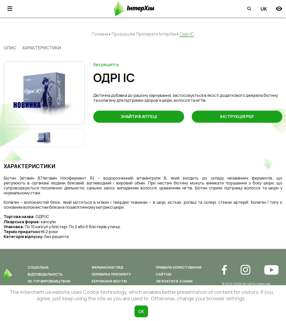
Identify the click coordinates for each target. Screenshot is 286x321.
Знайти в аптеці (138, 117)
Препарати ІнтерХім (156, 34)
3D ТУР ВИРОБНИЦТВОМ (49, 281)
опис (10, 48)
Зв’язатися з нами (174, 281)
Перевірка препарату (111, 274)
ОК (141, 311)
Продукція (122, 34)
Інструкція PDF (237, 117)
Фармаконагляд (107, 267)
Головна (100, 34)
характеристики (41, 48)
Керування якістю (109, 281)
